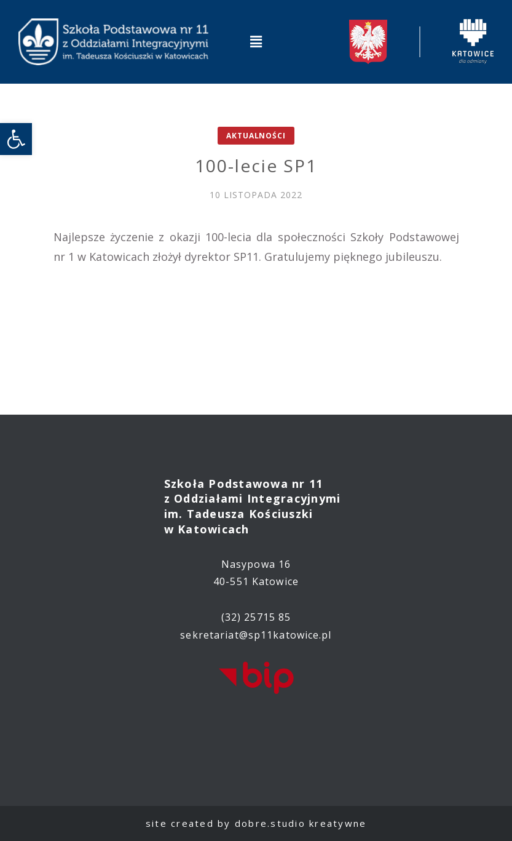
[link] (16, 139)
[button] (255, 42)
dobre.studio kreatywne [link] (301, 823)
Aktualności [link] (255, 135)
